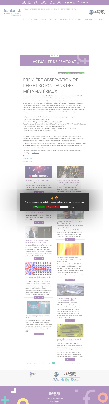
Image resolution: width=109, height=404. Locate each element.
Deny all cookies (52, 207)
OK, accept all (39, 207)
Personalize (64, 207)
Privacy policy (73, 207)
